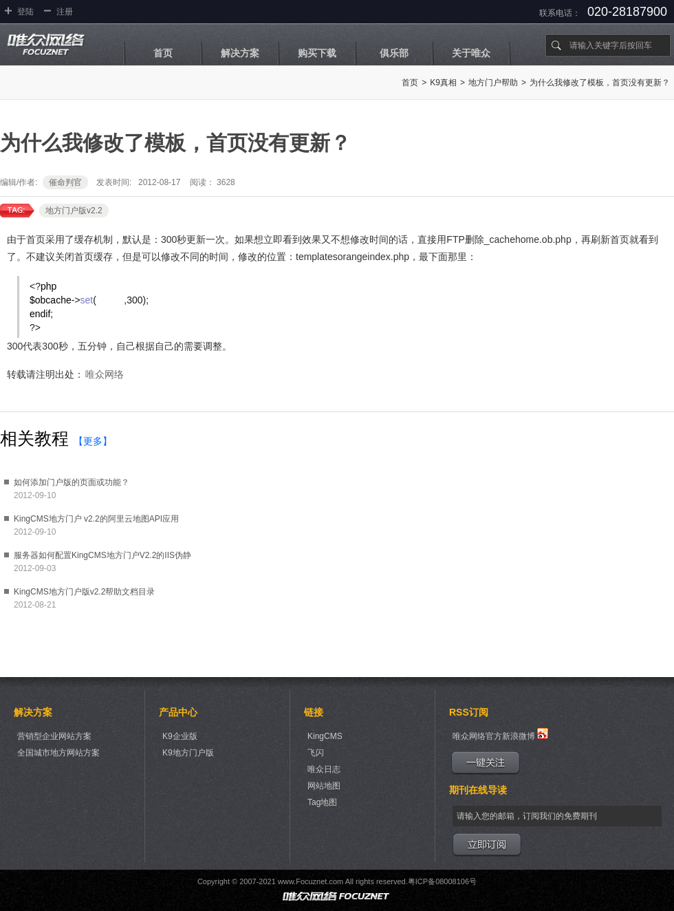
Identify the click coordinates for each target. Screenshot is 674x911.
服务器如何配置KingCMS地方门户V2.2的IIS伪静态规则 (102, 556)
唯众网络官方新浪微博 (500, 734)
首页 (163, 52)
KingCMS (325, 736)
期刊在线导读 (478, 789)
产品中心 (178, 712)
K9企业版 (179, 736)
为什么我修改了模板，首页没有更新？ (600, 82)
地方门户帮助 (493, 82)
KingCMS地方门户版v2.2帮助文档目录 (84, 592)
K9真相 (443, 82)
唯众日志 (323, 769)
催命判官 (65, 182)
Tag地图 (322, 802)
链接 (313, 712)
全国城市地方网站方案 (58, 753)
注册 (64, 12)
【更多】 (93, 441)
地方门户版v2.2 (73, 210)
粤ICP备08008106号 (442, 881)
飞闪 (315, 753)
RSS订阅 (468, 712)
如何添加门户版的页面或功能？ (71, 482)
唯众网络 (104, 374)
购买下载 (317, 52)
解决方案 (240, 52)
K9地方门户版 (188, 753)
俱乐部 (394, 52)
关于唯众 (471, 52)
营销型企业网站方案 (54, 736)
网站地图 (323, 786)
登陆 (25, 12)
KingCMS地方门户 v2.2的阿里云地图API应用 (96, 519)
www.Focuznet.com (310, 881)
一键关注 (485, 763)
